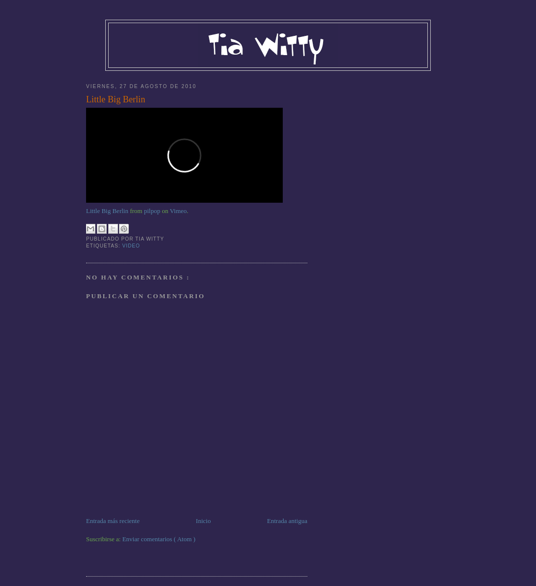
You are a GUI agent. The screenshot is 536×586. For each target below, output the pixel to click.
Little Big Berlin (115, 99)
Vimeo (178, 211)
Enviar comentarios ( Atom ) (159, 539)
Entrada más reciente (113, 520)
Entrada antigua (287, 520)
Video (131, 245)
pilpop (152, 211)
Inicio (203, 520)
